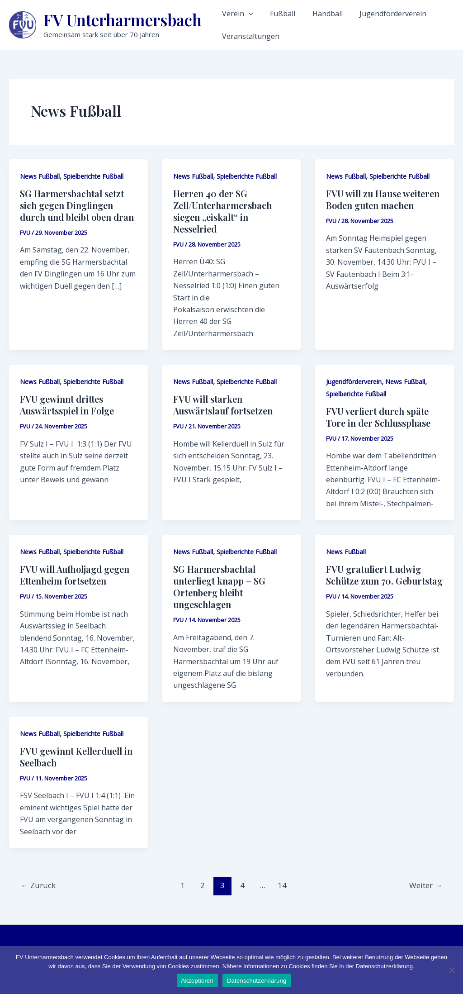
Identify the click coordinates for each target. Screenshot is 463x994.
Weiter (425, 885)
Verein (237, 13)
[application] (248, 13)
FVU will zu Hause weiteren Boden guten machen (382, 199)
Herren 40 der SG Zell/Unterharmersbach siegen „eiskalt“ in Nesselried (222, 211)
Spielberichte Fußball (93, 176)
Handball (316, 14)
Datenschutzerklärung (256, 980)
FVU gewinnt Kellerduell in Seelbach (76, 757)
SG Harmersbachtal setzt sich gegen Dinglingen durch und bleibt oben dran (77, 205)
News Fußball (40, 176)
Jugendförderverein (376, 14)
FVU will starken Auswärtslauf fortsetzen (223, 405)
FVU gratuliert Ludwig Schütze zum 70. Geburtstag (384, 575)
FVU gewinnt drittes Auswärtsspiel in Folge (67, 405)
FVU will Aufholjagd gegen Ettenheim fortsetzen (74, 575)
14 (282, 885)
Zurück (38, 885)
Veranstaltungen (250, 36)
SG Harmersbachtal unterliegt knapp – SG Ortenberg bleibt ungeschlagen (219, 586)
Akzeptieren (197, 980)
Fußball (277, 14)
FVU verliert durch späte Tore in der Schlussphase (378, 417)
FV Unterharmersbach (122, 19)
